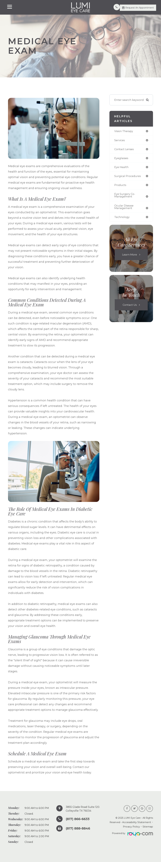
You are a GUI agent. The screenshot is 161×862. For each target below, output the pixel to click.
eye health (121, 167)
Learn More (129, 256)
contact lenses (125, 149)
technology (122, 218)
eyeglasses (121, 158)
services (119, 140)
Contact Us (129, 306)
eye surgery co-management (125, 196)
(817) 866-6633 (79, 819)
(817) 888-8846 (79, 828)
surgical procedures (128, 177)
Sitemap (148, 826)
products (120, 186)
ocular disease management (124, 208)
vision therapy (124, 131)
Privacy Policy (133, 826)
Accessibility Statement (138, 822)
